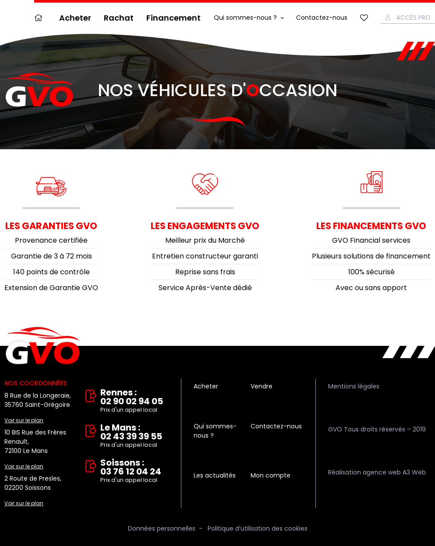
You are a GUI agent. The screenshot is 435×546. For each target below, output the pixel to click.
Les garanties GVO (51, 225)
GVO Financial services (371, 240)
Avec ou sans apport (371, 288)
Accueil (40, 18)
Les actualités (215, 475)
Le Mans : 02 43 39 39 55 (134, 436)
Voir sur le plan (23, 420)
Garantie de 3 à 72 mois (51, 256)
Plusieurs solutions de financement (371, 256)
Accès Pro (413, 17)
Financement (173, 17)
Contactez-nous (321, 17)
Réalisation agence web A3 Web (377, 472)
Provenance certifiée (51, 240)
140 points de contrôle (51, 272)
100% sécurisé (371, 272)
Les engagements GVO (205, 225)
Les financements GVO (371, 225)
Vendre (261, 386)
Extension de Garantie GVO (51, 288)
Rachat (119, 17)
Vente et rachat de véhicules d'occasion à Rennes (42, 346)
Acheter (75, 17)
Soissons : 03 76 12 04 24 (134, 471)
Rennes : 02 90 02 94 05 (134, 401)
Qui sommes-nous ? (245, 17)
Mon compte (270, 475)
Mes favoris (364, 17)
